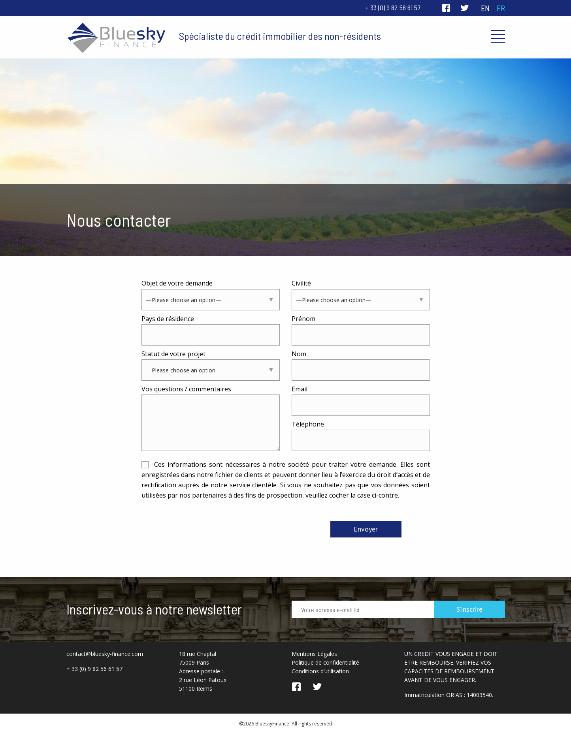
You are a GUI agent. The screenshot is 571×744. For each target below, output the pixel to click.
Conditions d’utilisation (320, 671)
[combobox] (210, 299)
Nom (361, 365)
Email (361, 400)
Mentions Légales (314, 654)
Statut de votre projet (210, 365)
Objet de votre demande (210, 294)
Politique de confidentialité (325, 662)
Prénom (361, 330)
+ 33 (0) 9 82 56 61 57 (392, 7)
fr (501, 8)
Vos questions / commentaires (210, 419)
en (485, 8)
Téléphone (361, 435)
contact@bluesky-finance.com (104, 654)
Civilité (361, 294)
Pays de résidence (210, 330)
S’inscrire (469, 609)
